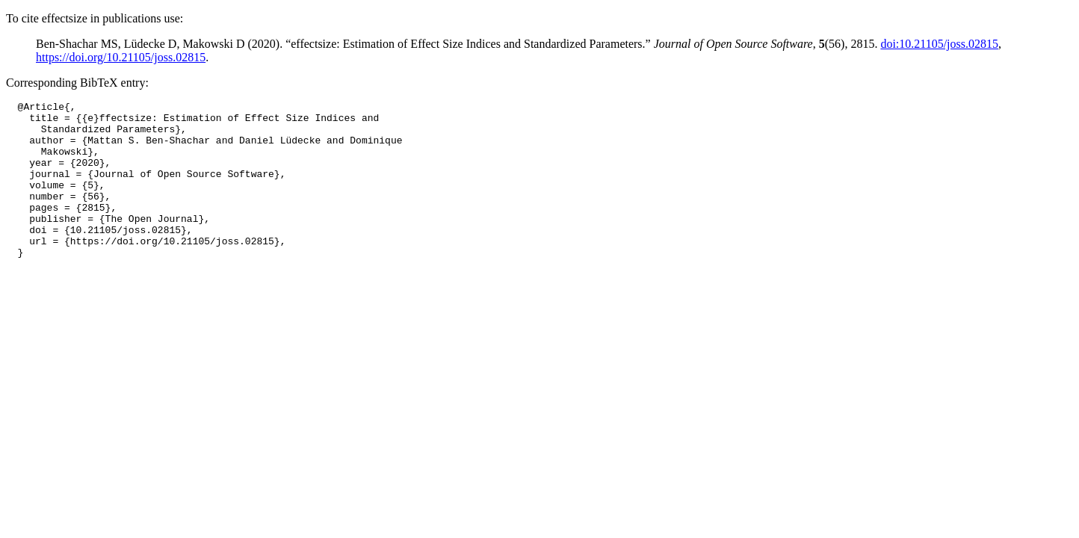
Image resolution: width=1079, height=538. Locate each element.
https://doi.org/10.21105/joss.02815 (120, 57)
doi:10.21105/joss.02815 (939, 43)
